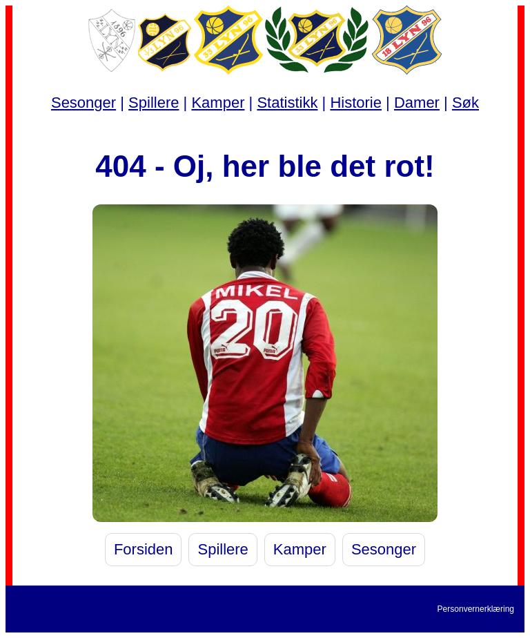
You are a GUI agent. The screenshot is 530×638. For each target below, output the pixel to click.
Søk (465, 102)
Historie (356, 102)
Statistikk (287, 102)
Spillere (153, 102)
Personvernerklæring (476, 609)
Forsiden (143, 549)
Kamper (217, 102)
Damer (417, 102)
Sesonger (83, 102)
